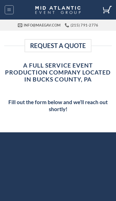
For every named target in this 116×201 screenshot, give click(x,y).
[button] (9, 9)
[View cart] (107, 10)
